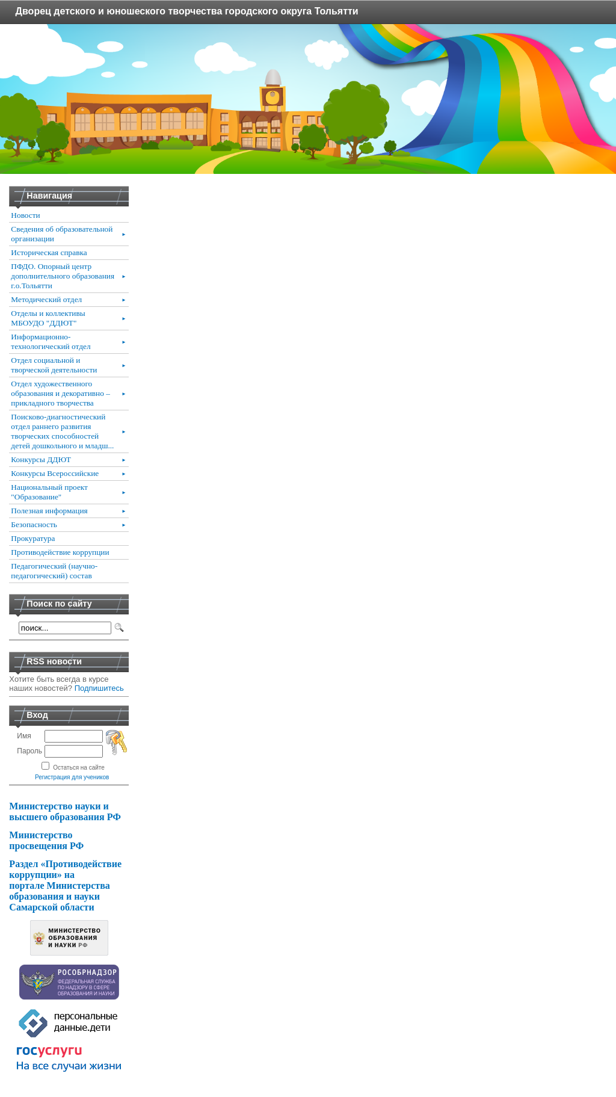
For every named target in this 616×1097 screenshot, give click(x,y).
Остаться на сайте (79, 767)
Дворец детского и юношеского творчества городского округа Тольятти (187, 11)
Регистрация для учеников (72, 777)
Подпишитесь (99, 688)
